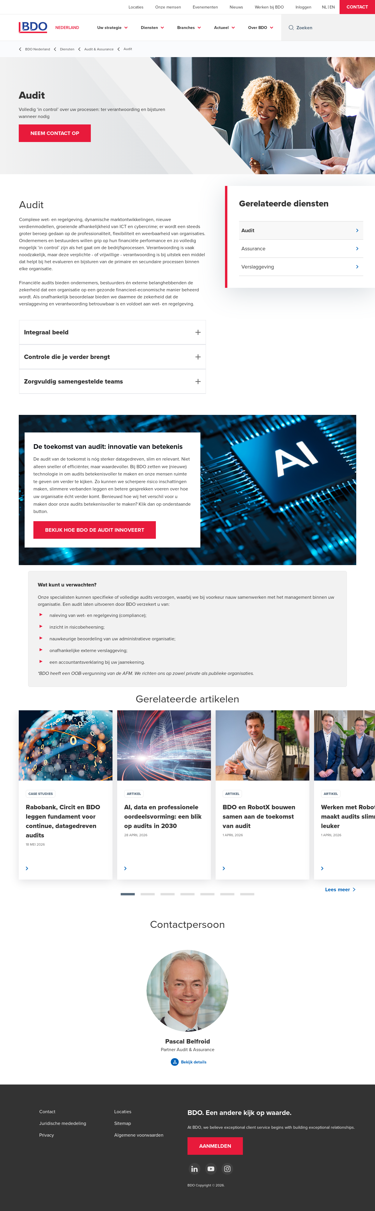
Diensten (171, 27)
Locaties (136, 7)
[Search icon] (291, 27)
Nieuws (236, 7)
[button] (357, 7)
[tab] (128, 894)
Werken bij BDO (269, 7)
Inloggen (303, 7)
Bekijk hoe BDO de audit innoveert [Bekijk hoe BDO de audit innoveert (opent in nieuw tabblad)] (94, 530)
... (273, 27)
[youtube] (211, 1169)
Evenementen (205, 7)
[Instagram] (227, 1169)
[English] (332, 7)
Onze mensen (168, 7)
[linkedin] (195, 1169)
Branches (208, 27)
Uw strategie (132, 27)
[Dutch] (324, 7)
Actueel (243, 27)
